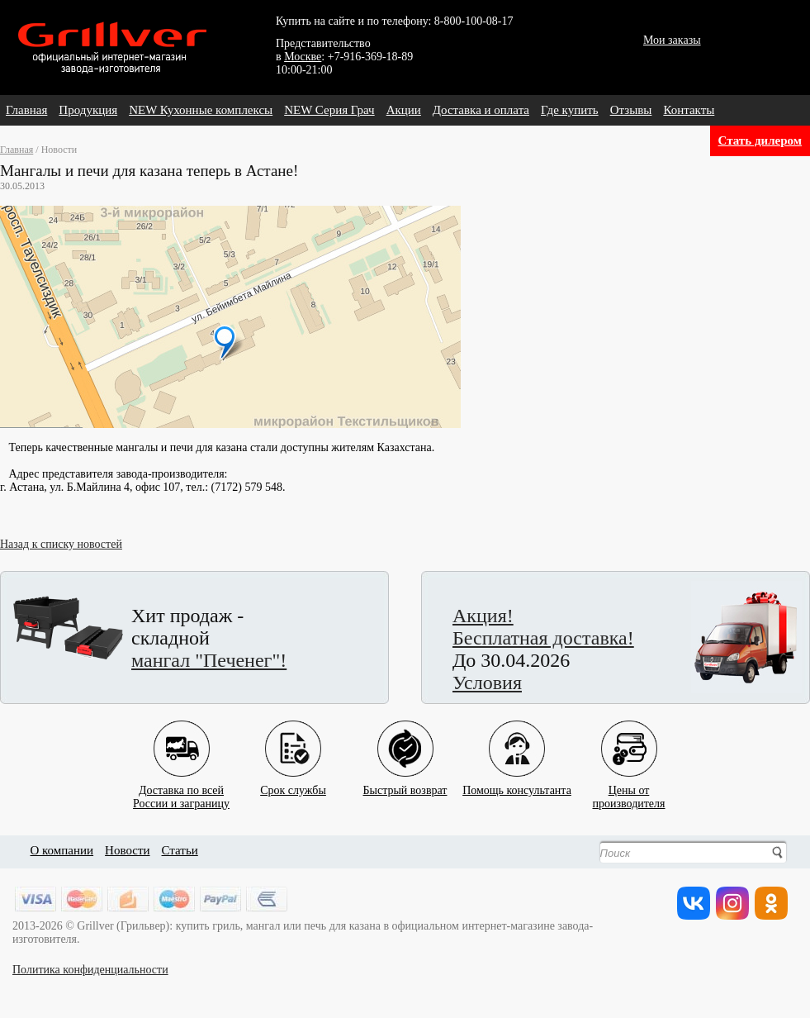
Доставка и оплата (481, 110)
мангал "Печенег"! (209, 660)
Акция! (483, 615)
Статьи (180, 850)
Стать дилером (760, 140)
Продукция (88, 110)
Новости (127, 850)
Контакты (688, 110)
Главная (26, 110)
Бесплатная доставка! (543, 638)
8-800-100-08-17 (474, 21)
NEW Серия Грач (329, 110)
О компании (62, 850)
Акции (403, 110)
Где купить (570, 110)
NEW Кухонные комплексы (200, 110)
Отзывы (631, 110)
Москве (302, 56)
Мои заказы (672, 40)
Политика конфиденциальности (90, 969)
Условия (487, 682)
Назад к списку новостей (61, 544)
